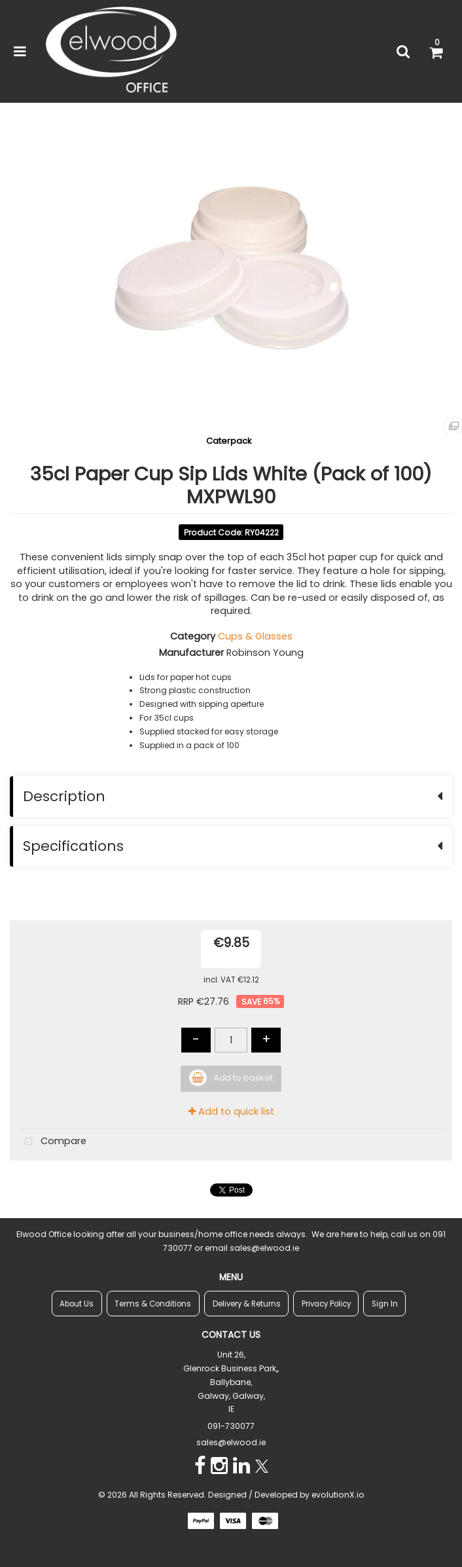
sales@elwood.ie (231, 1442)
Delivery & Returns (247, 1304)
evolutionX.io (337, 1494)
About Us (77, 1304)
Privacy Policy (326, 1304)
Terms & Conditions (153, 1304)
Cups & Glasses (255, 636)
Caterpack (229, 441)
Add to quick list (231, 1111)
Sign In (385, 1304)
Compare (52, 1141)
